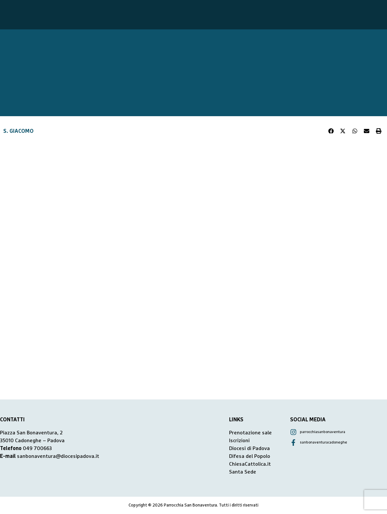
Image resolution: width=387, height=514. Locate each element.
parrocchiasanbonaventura (322, 432)
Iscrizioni (239, 440)
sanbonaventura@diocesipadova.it (58, 456)
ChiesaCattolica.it (250, 464)
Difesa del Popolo (249, 456)
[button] (331, 131)
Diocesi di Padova (249, 448)
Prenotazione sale (250, 432)
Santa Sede (242, 472)
